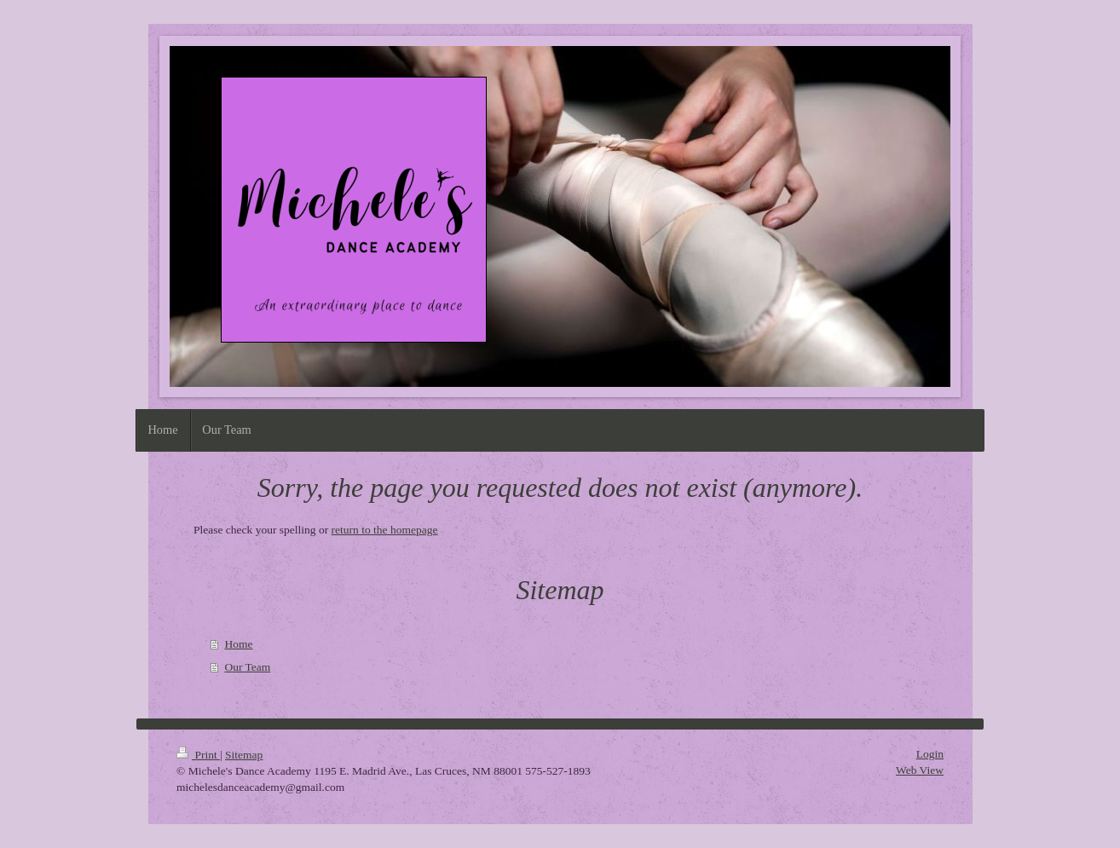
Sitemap (244, 754)
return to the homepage (385, 529)
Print (198, 754)
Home (238, 643)
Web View (920, 770)
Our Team (247, 667)
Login (930, 753)
